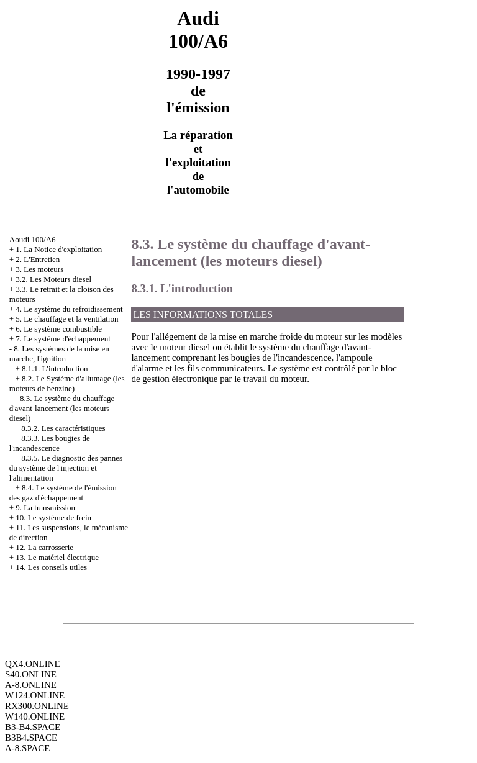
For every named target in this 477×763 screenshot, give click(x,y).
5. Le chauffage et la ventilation (67, 318)
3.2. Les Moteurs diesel (53, 279)
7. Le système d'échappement (63, 338)
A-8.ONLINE (31, 685)
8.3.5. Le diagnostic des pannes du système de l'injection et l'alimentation (65, 467)
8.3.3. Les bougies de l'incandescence (49, 443)
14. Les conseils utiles (51, 567)
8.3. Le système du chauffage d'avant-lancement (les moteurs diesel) (61, 408)
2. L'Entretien (38, 259)
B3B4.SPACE (31, 738)
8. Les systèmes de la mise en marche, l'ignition (59, 353)
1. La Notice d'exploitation (59, 249)
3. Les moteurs (39, 269)
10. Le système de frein (53, 517)
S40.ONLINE (31, 674)
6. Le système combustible (59, 328)
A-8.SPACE (27, 748)
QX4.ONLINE (32, 664)
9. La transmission (45, 507)
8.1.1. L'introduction (55, 368)
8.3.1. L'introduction (182, 288)
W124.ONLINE (35, 695)
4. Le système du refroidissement (69, 309)
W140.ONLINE (35, 716)
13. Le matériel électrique (57, 557)
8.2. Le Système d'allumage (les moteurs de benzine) (67, 383)
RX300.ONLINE (37, 706)
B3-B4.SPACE (32, 727)
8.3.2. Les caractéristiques (63, 428)
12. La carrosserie (44, 547)
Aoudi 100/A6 (32, 239)
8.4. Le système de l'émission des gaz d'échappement (63, 492)
